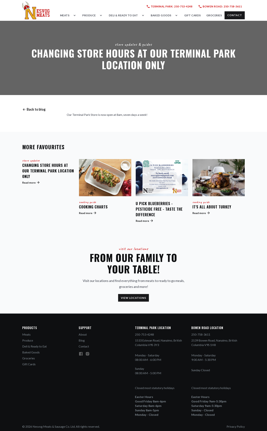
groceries (214, 15)
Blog (82, 340)
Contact (84, 346)
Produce (27, 340)
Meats (26, 334)
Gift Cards (29, 364)
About (83, 334)
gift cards (192, 15)
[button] (68, 15)
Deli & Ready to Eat (34, 346)
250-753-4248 (144, 334)
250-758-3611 (200, 334)
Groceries (28, 358)
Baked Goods (31, 352)
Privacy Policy (236, 426)
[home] (36, 10)
